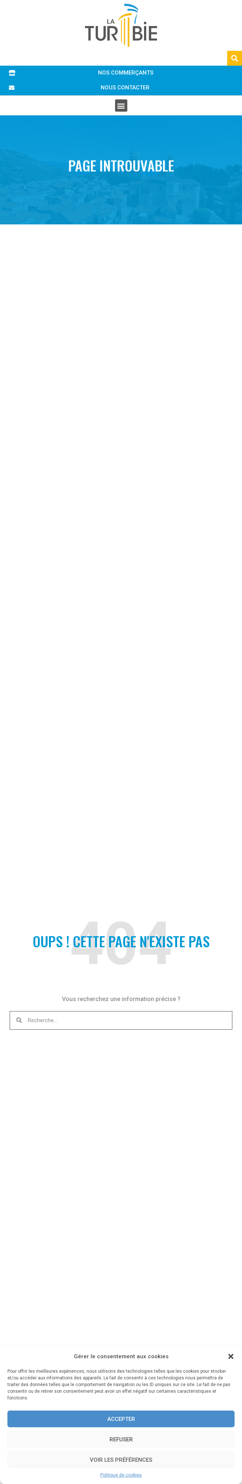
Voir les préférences (121, 1460)
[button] (231, 1356)
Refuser (121, 1439)
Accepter (121, 1419)
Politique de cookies (121, 1475)
